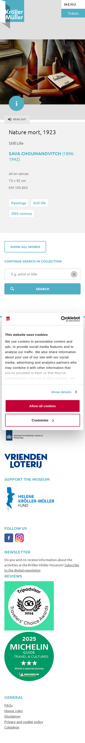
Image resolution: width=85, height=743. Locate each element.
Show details (61, 392)
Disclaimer (12, 716)
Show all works (25, 247)
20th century (21, 213)
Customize (43, 420)
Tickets (73, 13)
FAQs (8, 705)
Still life (39, 202)
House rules (13, 710)
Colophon (11, 727)
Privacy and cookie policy (23, 721)
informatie (14, 101)
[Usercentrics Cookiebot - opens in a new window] (61, 319)
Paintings (18, 202)
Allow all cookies (42, 406)
